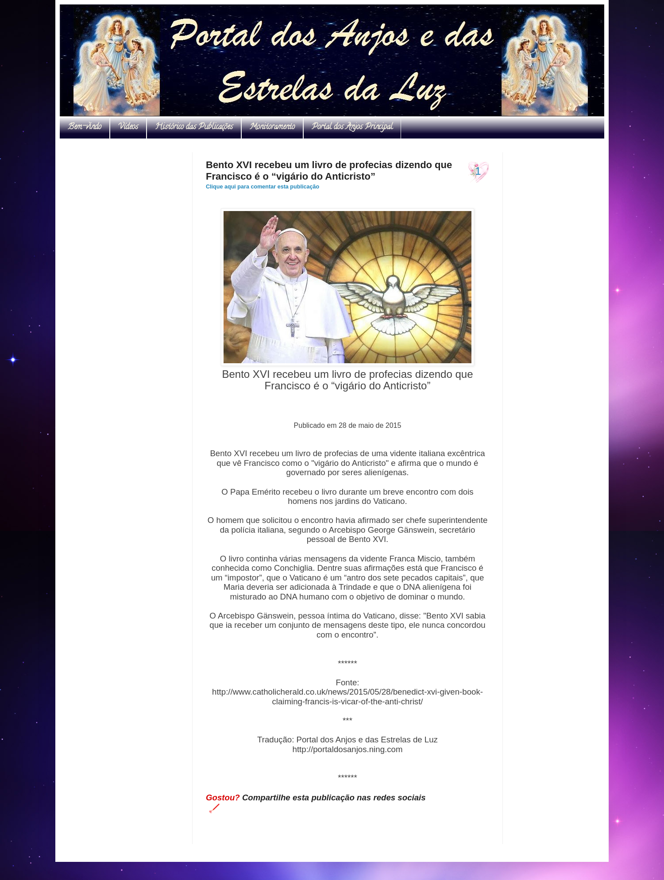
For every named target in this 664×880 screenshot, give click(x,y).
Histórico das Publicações (194, 127)
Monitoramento (272, 127)
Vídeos (128, 127)
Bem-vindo (84, 127)
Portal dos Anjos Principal (352, 127)
